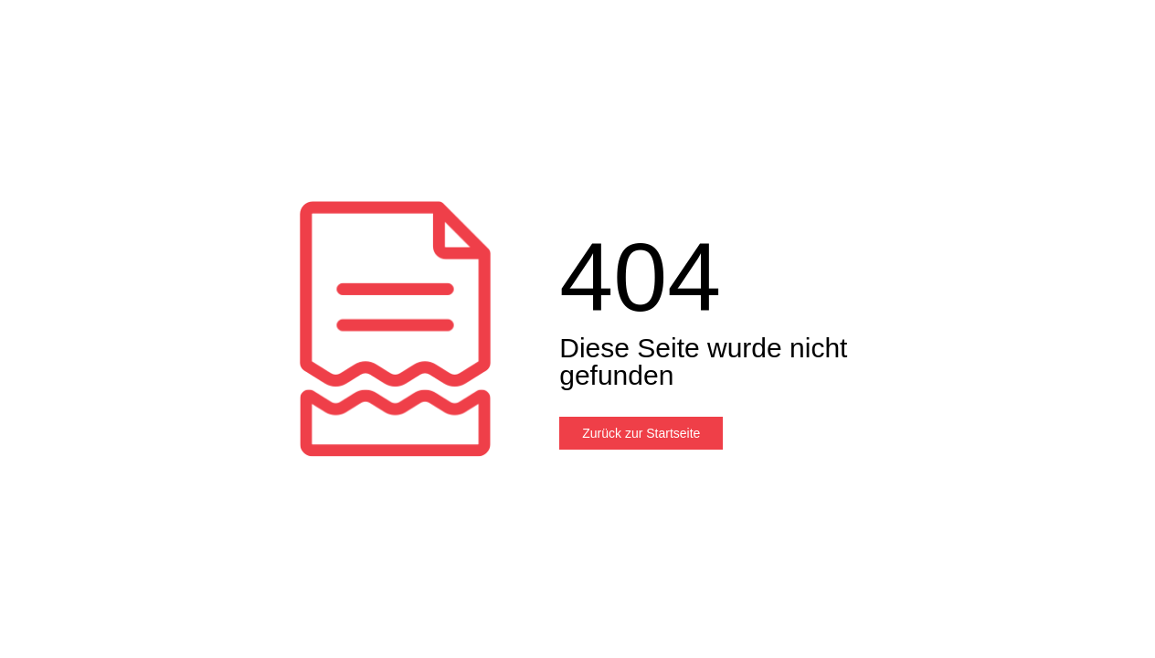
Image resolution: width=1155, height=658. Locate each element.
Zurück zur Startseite (641, 433)
